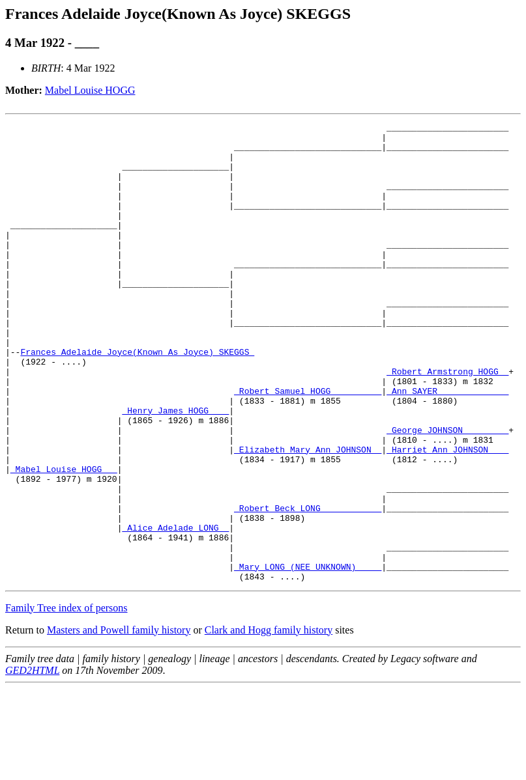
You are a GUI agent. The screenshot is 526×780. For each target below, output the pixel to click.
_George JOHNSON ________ (447, 492)
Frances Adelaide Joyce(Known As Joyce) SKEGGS (137, 398)
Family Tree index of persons (66, 699)
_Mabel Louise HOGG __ (63, 539)
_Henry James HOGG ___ (175, 469)
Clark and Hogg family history (268, 721)
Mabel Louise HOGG (90, 90)
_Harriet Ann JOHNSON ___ (447, 516)
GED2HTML (32, 762)
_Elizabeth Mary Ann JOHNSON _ (307, 516)
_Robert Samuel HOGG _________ (307, 445)
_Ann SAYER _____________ (447, 445)
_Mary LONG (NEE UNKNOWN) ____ (307, 656)
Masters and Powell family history (118, 721)
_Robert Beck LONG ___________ (307, 586)
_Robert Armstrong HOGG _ (447, 422)
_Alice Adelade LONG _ (175, 609)
